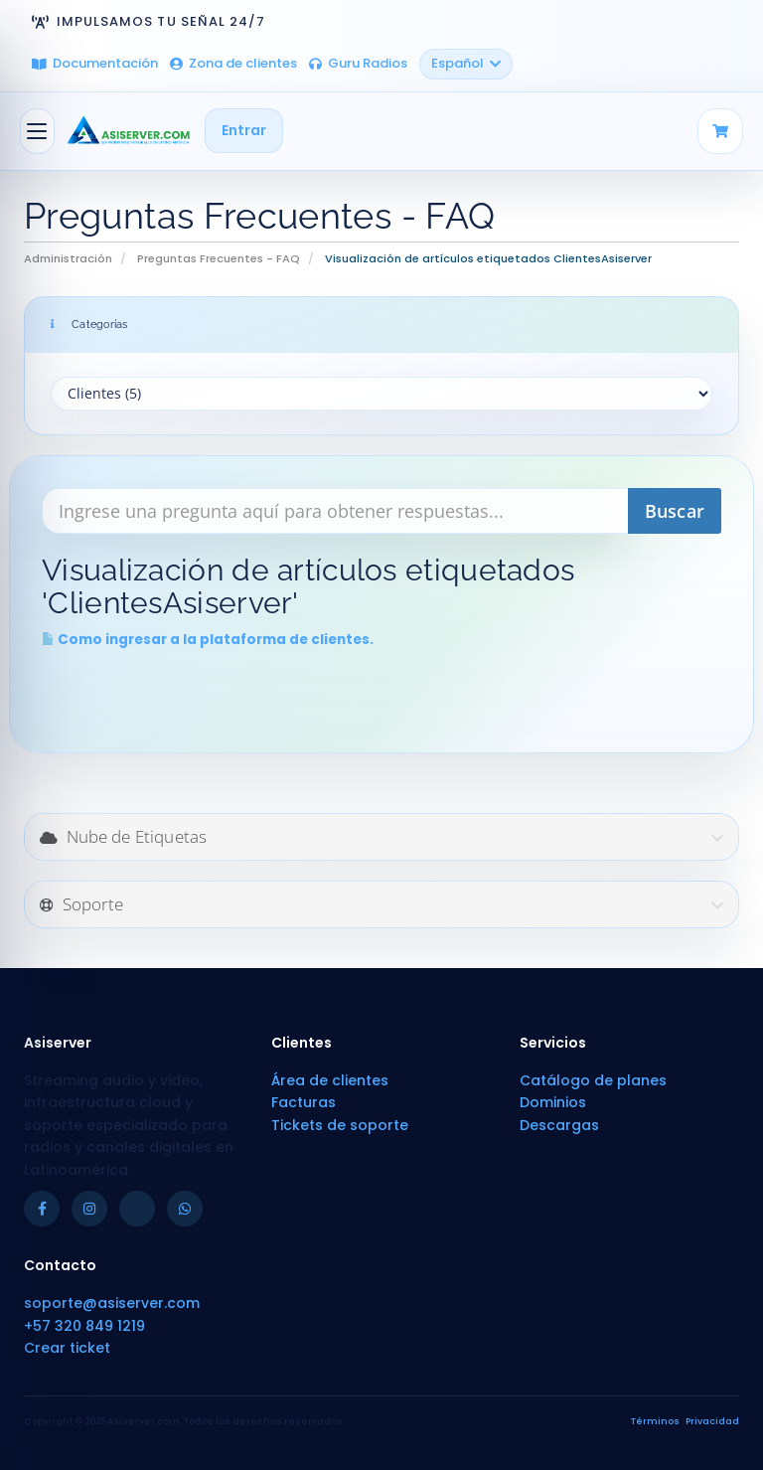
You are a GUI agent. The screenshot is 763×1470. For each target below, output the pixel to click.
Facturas (303, 1102)
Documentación (95, 63)
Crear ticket (67, 1348)
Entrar (244, 130)
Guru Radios (358, 63)
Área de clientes (329, 1080)
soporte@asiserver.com (112, 1303)
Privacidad (712, 1421)
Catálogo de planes (593, 1080)
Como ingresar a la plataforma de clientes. (208, 639)
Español (466, 63)
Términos (655, 1421)
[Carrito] (720, 131)
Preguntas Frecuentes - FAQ (218, 258)
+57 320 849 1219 (84, 1326)
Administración (68, 258)
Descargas (559, 1125)
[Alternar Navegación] (37, 131)
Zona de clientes (233, 63)
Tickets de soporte (339, 1125)
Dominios (553, 1102)
